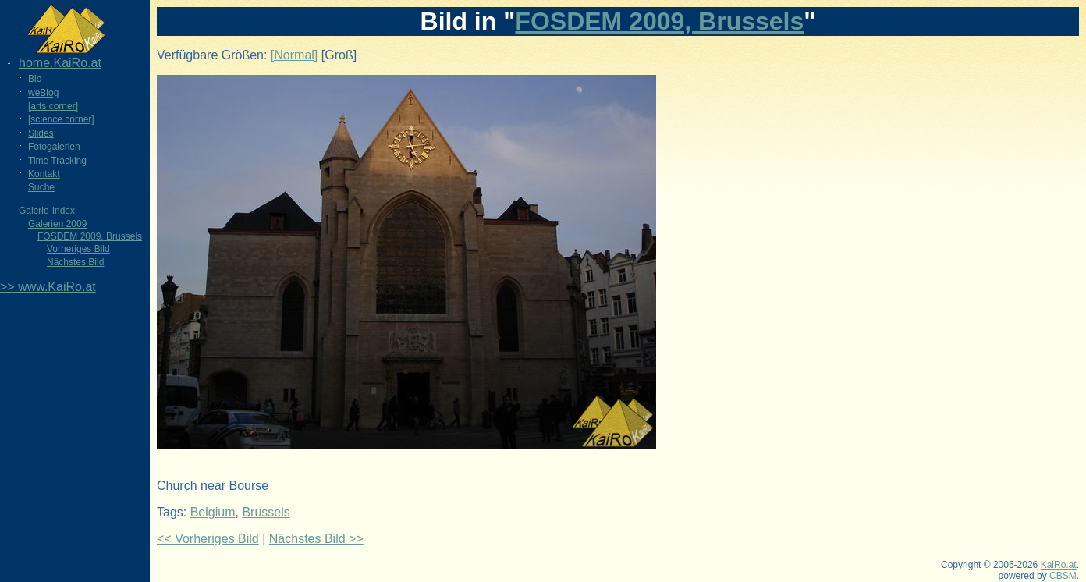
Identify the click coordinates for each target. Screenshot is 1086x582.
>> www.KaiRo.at (48, 286)
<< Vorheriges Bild (208, 538)
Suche (41, 187)
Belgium (213, 512)
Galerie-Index (47, 210)
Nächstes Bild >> (316, 538)
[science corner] (61, 119)
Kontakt (44, 174)
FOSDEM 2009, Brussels (89, 236)
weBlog (43, 92)
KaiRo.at (1059, 564)
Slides (41, 133)
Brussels (265, 512)
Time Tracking (57, 160)
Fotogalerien (54, 146)
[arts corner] (53, 106)
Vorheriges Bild (78, 248)
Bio (34, 78)
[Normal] (294, 55)
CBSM (1063, 575)
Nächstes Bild (75, 262)
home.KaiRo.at (60, 62)
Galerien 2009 (57, 223)
